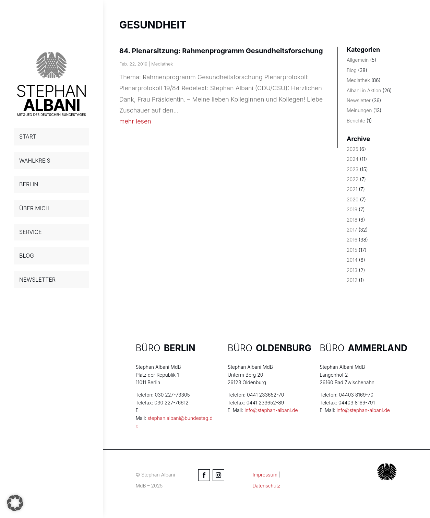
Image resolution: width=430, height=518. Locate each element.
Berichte (356, 120)
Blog (352, 70)
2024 (352, 159)
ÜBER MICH (34, 208)
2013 (352, 270)
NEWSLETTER (37, 279)
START (27, 136)
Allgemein (358, 60)
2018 (352, 220)
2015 (352, 250)
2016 (352, 240)
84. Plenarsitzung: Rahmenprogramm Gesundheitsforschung (221, 51)
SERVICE (30, 231)
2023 (352, 169)
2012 (352, 280)
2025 (352, 149)
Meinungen (359, 110)
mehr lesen (135, 121)
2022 (352, 179)
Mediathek (162, 64)
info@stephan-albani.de (271, 410)
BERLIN (28, 184)
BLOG (26, 255)
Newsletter (359, 100)
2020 (352, 199)
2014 (352, 260)
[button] (15, 503)
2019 (352, 209)
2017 (352, 230)
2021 (352, 189)
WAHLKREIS (34, 160)
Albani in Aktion (364, 90)
